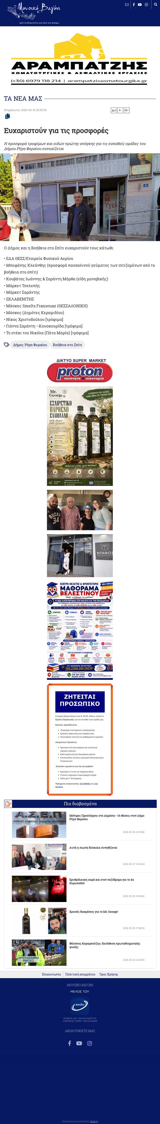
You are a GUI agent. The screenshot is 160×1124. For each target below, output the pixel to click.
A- (120, 110)
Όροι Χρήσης (109, 974)
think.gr (94, 1121)
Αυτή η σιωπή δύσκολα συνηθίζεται (93, 847)
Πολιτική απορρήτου (80, 974)
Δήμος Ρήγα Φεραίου (30, 344)
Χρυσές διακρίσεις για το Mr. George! (93, 911)
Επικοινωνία (51, 974)
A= (127, 110)
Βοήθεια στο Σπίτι (67, 344)
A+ (114, 110)
